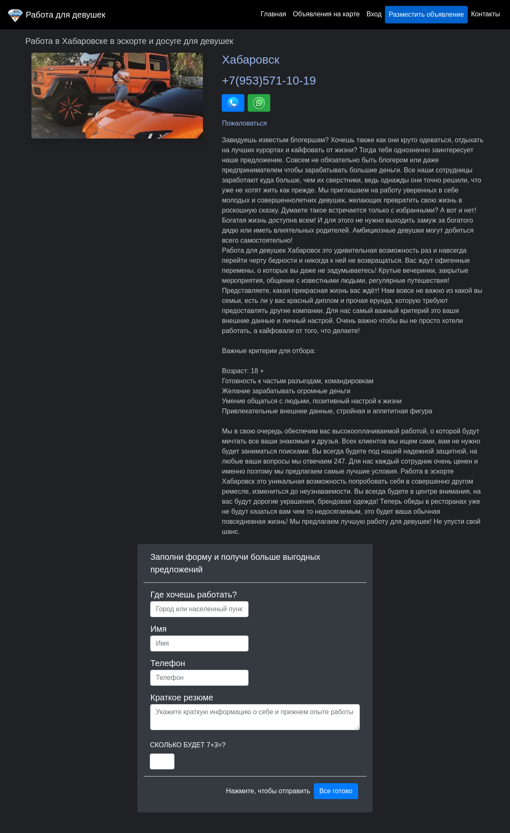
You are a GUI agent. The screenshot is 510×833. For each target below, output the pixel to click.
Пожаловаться (244, 123)
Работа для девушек (56, 14)
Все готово (335, 791)
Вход (374, 14)
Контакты (485, 14)
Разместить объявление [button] (426, 14)
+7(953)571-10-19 (269, 80)
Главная (273, 14)
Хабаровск (250, 59)
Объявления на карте (326, 14)
